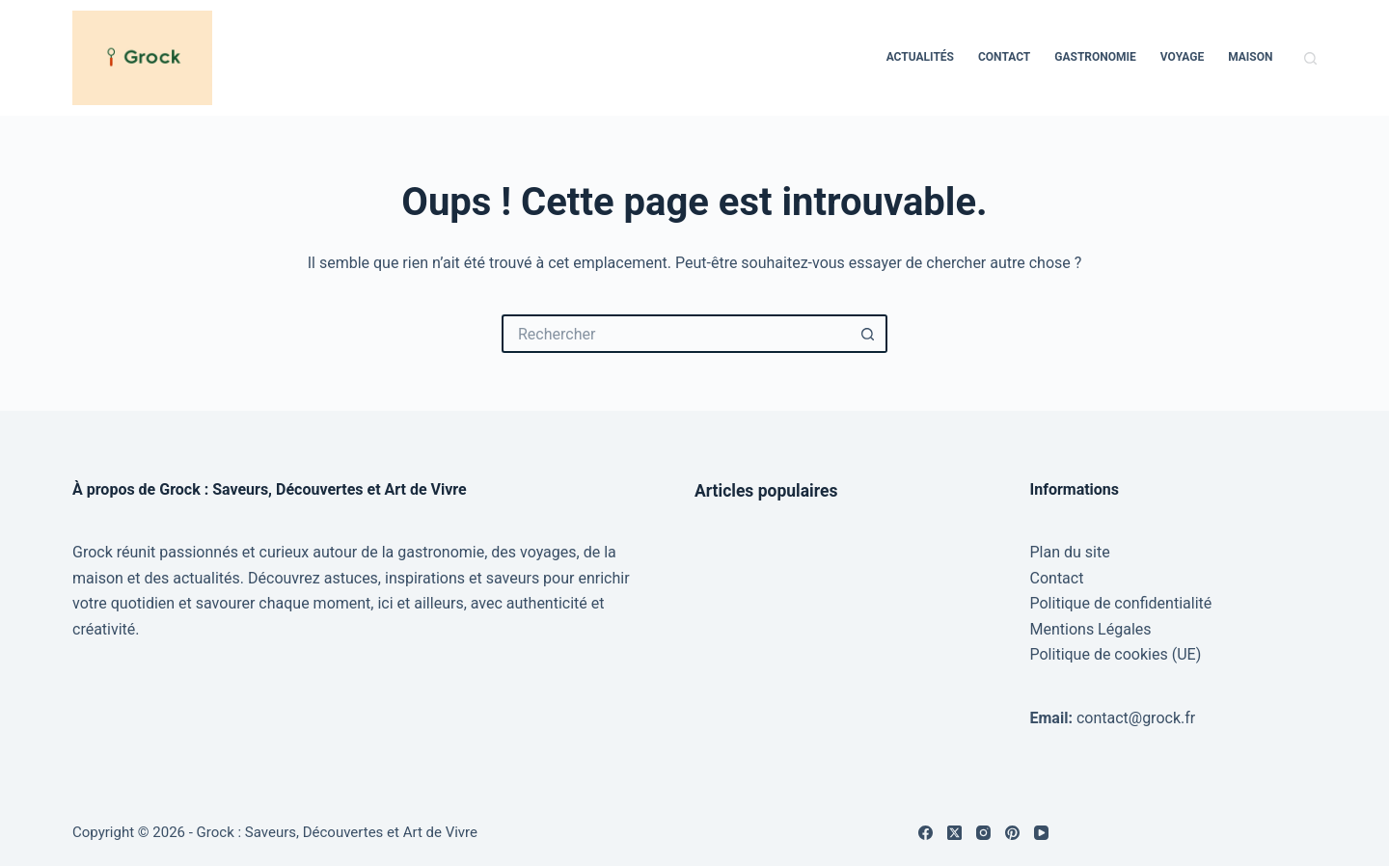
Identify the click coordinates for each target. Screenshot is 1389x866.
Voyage (1182, 57)
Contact (1004, 57)
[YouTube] (1041, 832)
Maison (1250, 57)
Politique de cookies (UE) (1116, 654)
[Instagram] (983, 832)
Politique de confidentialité (1121, 603)
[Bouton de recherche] (868, 333)
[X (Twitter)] (954, 832)
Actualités (920, 57)
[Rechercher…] (675, 333)
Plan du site (1070, 552)
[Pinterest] (1012, 832)
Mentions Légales (1091, 629)
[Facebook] (925, 832)
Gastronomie (1095, 57)
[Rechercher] (1310, 58)
